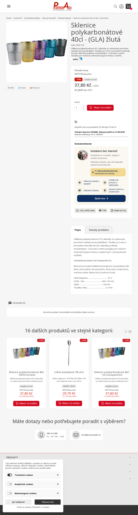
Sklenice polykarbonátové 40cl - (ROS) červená (26, 373)
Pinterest (35, 88)
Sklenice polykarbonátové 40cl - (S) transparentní (111, 373)
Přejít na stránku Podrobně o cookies (33, 507)
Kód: (73, 45)
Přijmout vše (48, 502)
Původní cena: (81, 70)
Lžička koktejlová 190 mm (69, 372)
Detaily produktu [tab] (99, 229)
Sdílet (11, 88)
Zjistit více (101, 198)
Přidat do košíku (100, 107)
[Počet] (78, 108)
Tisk (102, 210)
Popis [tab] (78, 229)
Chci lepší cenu (85, 210)
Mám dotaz (118, 210)
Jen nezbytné (18, 502)
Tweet (22, 88)
